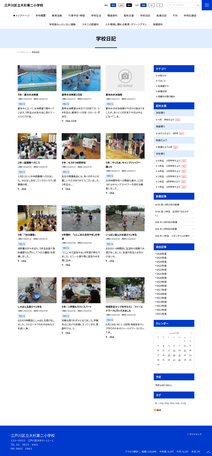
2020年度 (162, 277)
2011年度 (162, 313)
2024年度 (162, 261)
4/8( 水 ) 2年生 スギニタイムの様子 (172, 235)
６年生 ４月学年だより (172, 160)
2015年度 (162, 298)
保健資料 (158, 24)
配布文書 (129, 15)
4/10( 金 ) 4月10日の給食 (167, 204)
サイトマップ (195, 434)
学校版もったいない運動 (62, 24)
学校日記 (145, 15)
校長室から (163, 85)
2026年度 (162, 253)
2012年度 (162, 309)
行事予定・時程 (76, 15)
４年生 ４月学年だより (172, 171)
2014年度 (162, 302)
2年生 (23, 188)
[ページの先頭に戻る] (208, 452)
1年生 (111, 260)
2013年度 (162, 305)
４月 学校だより (169, 119)
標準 (143, 5)
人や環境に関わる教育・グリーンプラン (125, 24)
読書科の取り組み (166, 96)
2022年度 (162, 269)
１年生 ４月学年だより (172, 186)
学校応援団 (190, 15)
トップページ (22, 15)
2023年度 (162, 265)
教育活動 (57, 15)
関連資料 (112, 15)
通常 (113, 5)
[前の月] (156, 333)
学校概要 (41, 15)
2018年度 (162, 285)
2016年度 (162, 294)
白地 (121, 5)
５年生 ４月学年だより (172, 165)
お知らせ (162, 75)
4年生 (67, 120)
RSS (159, 410)
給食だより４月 (168, 147)
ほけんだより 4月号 (171, 133)
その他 (73, 120)
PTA (175, 15)
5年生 (67, 188)
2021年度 (162, 273)
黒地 (129, 5)
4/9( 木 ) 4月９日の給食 (166, 222)
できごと (162, 80)
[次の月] (191, 333)
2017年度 (162, 289)
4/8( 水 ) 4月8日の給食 (166, 228)
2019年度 (162, 281)
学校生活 (96, 15)
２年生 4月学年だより (172, 181)
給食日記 (162, 15)
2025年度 (162, 257)
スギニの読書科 (90, 24)
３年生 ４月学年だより (172, 176)
